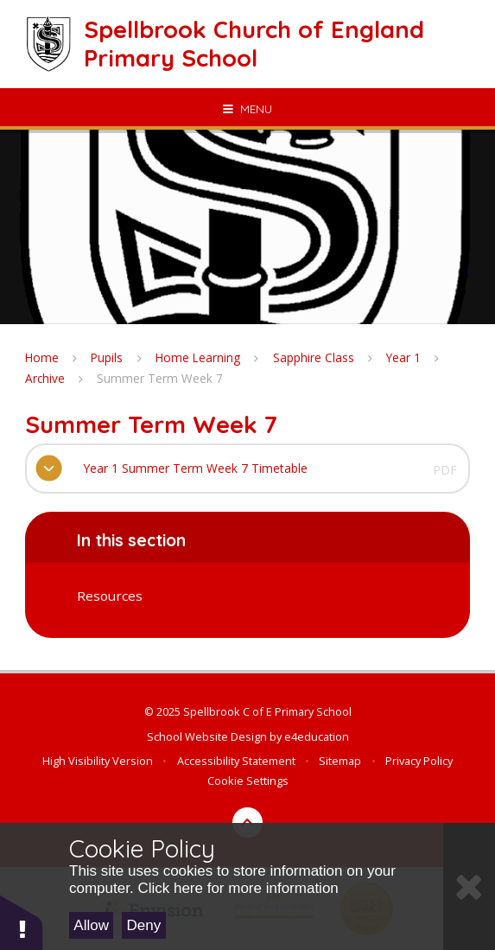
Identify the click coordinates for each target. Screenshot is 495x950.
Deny (144, 925)
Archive (45, 378)
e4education (316, 736)
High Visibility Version (97, 760)
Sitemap (340, 760)
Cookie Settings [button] (248, 780)
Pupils (107, 357)
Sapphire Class (313, 357)
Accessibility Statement (236, 760)
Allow (91, 925)
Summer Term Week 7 (160, 378)
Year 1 (403, 357)
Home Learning (197, 357)
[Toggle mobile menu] (247, 109)
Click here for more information (237, 888)
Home (42, 357)
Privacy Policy (419, 760)
